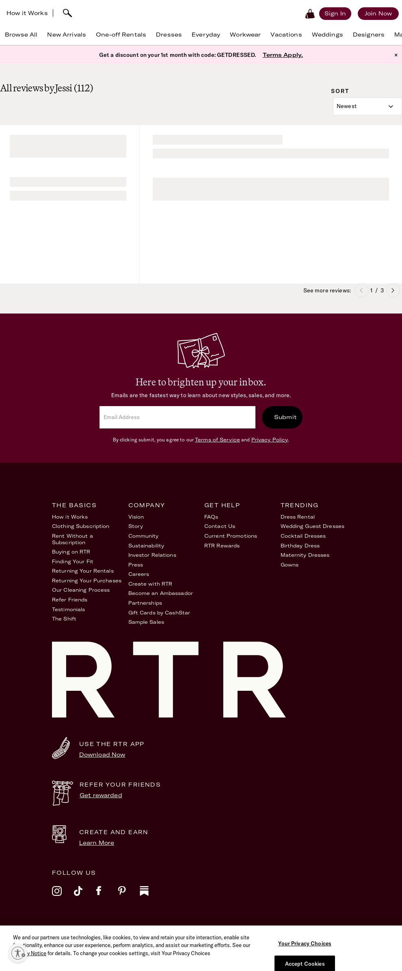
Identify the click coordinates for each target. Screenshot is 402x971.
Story (135, 526)
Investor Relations (152, 555)
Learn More (96, 842)
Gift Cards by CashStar (159, 613)
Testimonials (68, 609)
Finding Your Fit (72, 561)
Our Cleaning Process (81, 590)
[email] (177, 417)
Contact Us (219, 526)
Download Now (102, 754)
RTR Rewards (222, 546)
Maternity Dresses (305, 555)
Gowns (290, 565)
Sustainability (146, 546)
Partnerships (145, 603)
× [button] (396, 54)
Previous (362, 290)
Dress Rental (298, 517)
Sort (340, 91)
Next (393, 290)
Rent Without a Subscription (72, 539)
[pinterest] (129, 896)
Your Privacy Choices (333, 932)
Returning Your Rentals (83, 571)
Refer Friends (70, 600)
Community (143, 536)
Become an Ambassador (160, 593)
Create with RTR (150, 584)
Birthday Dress (300, 546)
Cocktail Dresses (303, 536)
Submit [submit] (285, 417)
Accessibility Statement (251, 932)
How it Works (27, 13)
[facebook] (107, 896)
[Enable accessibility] (18, 953)
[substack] (151, 896)
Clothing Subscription (81, 526)
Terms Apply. (283, 54)
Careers (138, 574)
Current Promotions (230, 536)
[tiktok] (85, 896)
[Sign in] (335, 13)
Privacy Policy (269, 440)
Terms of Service (217, 440)
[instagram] (63, 896)
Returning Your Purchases (86, 580)
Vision (136, 517)
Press (135, 565)
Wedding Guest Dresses (313, 526)
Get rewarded (101, 795)
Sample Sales (146, 622)
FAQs (211, 517)
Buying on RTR (71, 552)
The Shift (64, 619)
